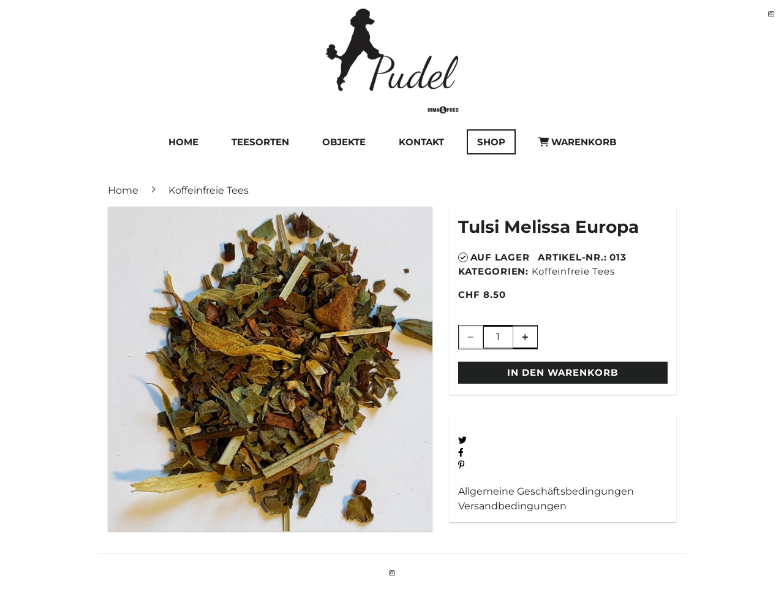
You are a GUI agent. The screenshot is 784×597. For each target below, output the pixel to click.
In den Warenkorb (562, 372)
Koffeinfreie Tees (573, 271)
